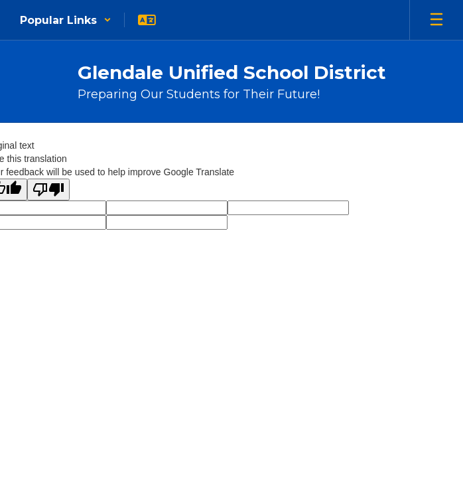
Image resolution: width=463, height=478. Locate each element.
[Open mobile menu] (436, 20)
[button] (66, 20)
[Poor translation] (48, 189)
